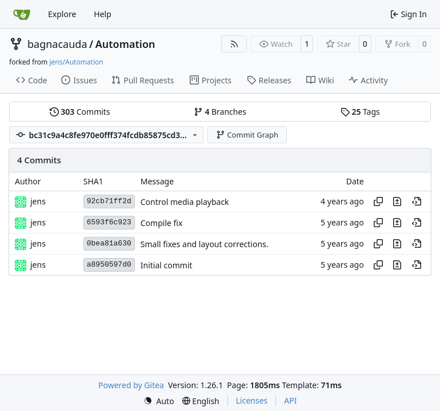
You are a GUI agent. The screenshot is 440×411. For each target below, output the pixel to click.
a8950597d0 (109, 264)
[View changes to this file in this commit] (397, 201)
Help (102, 14)
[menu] (158, 401)
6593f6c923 (109, 222)
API (290, 400)
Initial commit (167, 265)
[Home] (22, 14)
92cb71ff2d (109, 201)
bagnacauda (57, 44)
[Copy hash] (378, 201)
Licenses (252, 400)
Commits (80, 111)
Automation (125, 44)
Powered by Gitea (131, 385)
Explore (62, 14)
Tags (360, 111)
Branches (220, 111)
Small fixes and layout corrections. (205, 244)
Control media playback (185, 201)
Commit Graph (247, 135)
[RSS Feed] (234, 44)
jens (38, 201)
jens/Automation (76, 62)
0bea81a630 (109, 243)
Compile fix (162, 222)
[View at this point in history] (416, 201)
